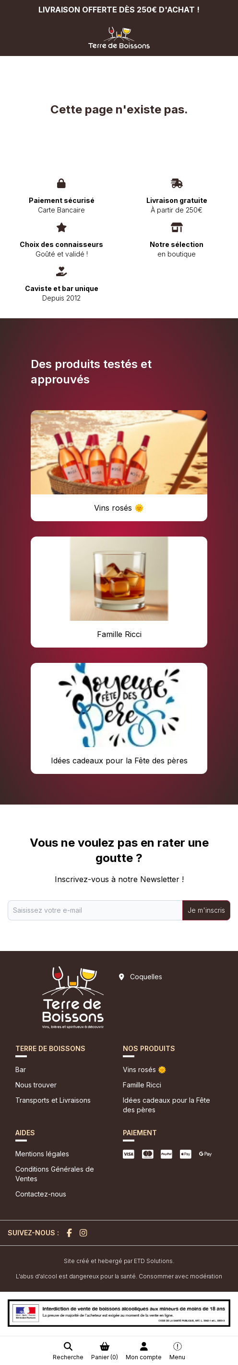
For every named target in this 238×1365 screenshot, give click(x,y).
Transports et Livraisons (53, 1100)
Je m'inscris (206, 910)
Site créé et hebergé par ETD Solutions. (119, 1260)
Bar (20, 1069)
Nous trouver (36, 1085)
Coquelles (146, 977)
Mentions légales (42, 1154)
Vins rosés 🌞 (144, 1069)
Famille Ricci (142, 1085)
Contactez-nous (40, 1194)
